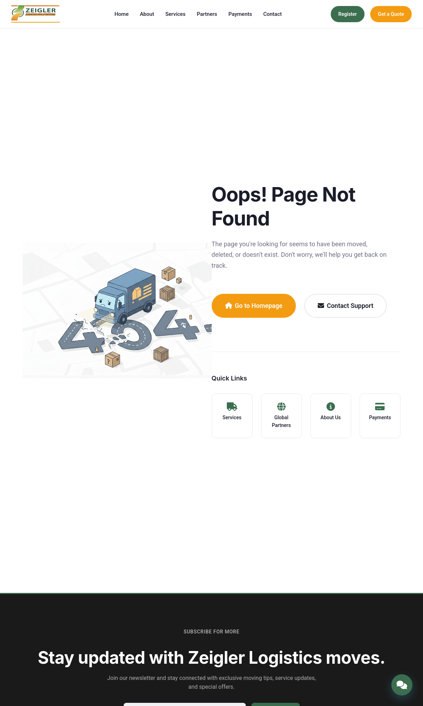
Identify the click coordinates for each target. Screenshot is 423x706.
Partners (207, 14)
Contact (272, 14)
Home (121, 14)
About (147, 14)
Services (175, 14)
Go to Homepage (253, 305)
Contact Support (345, 305)
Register (347, 14)
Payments (240, 14)
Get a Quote (391, 14)
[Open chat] (401, 684)
